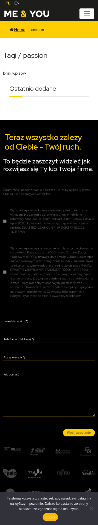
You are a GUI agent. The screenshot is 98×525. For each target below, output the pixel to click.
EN (17, 3)
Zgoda (50, 517)
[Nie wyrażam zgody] (91, 508)
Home (17, 29)
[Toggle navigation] (86, 13)
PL (7, 3)
